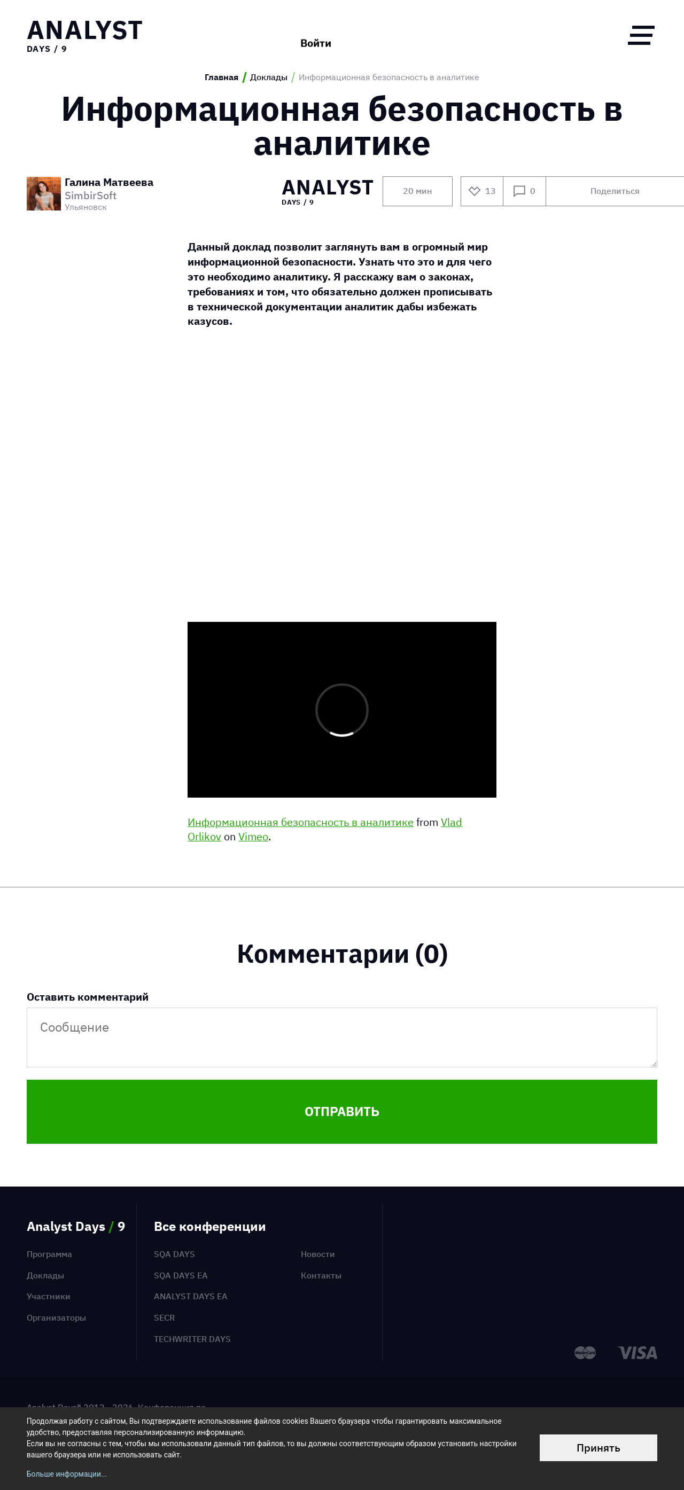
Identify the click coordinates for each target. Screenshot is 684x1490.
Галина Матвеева (109, 183)
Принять (598, 1447)
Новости (318, 1254)
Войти (315, 34)
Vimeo (253, 836)
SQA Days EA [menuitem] (181, 1275)
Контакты (321, 1275)
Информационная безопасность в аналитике (301, 822)
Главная (221, 77)
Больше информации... (67, 1474)
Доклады (268, 77)
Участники (49, 1296)
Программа (49, 1254)
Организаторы (56, 1317)
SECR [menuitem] (164, 1317)
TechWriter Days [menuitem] (192, 1338)
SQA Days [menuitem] (174, 1254)
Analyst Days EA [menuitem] (191, 1296)
